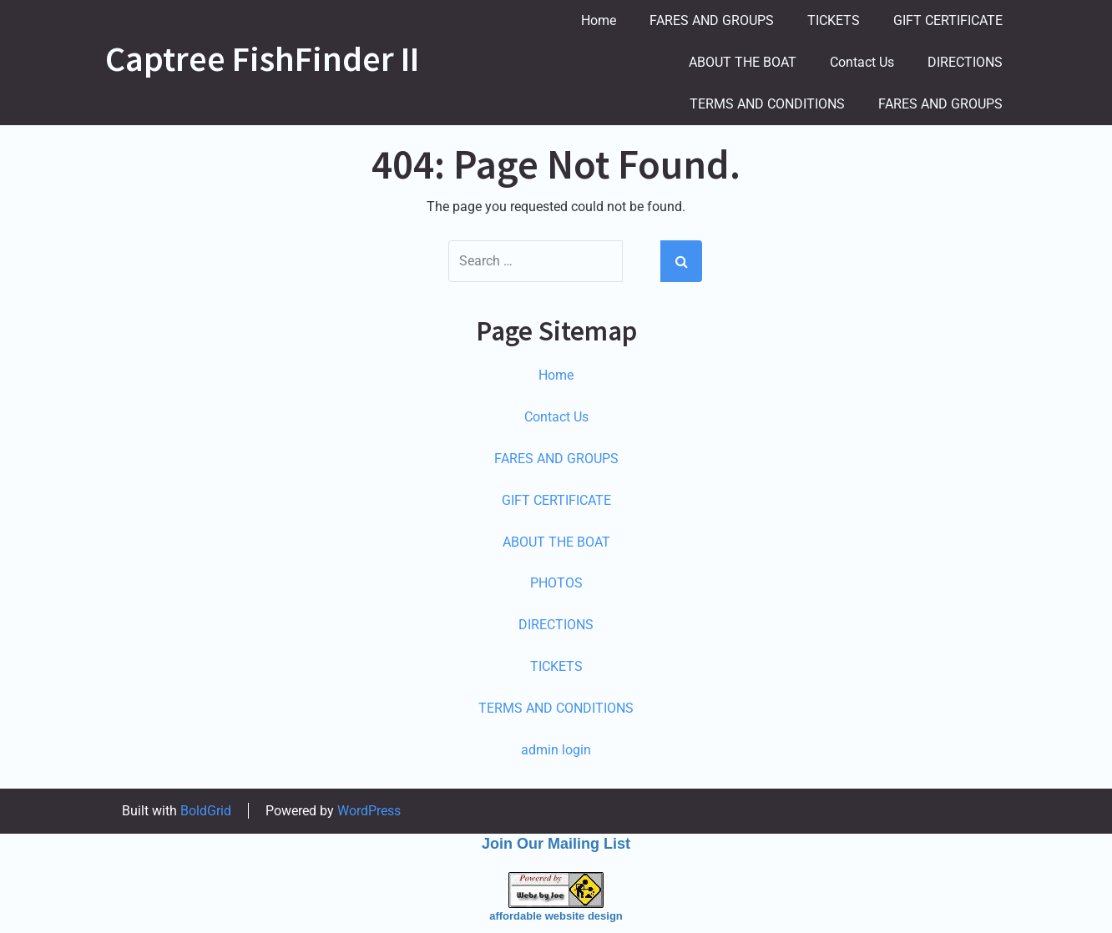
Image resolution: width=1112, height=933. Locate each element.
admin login (556, 750)
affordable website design (556, 916)
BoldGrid (205, 811)
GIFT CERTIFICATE (948, 20)
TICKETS (833, 20)
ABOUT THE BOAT (742, 62)
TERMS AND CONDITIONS (767, 104)
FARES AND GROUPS (712, 20)
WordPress (369, 811)
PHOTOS (556, 583)
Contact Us (862, 62)
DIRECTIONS (965, 62)
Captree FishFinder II (262, 58)
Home (598, 20)
